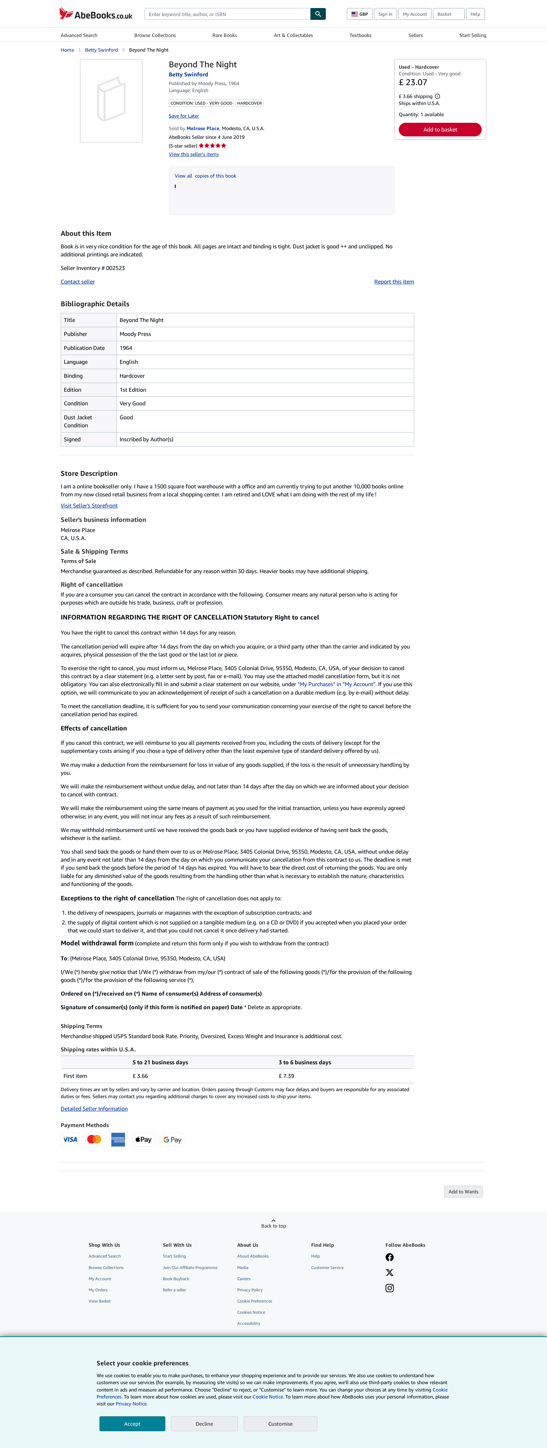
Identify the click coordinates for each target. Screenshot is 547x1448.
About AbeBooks (253, 1256)
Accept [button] (132, 1423)
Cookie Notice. (268, 1397)
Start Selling (472, 35)
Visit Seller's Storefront (89, 505)
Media (242, 1267)
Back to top (273, 1226)
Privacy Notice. (132, 1403)
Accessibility (248, 1323)
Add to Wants (463, 1191)
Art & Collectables (293, 35)
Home (67, 50)
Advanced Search (79, 35)
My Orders (98, 1289)
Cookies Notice (251, 1312)
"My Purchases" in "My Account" (336, 684)
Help (475, 14)
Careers (243, 1278)
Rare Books (224, 35)
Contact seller (78, 281)
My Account (415, 14)
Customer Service (327, 1267)
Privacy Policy (250, 1289)
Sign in (385, 14)
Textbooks (361, 35)
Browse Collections (155, 35)
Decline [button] (204, 1423)
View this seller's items (194, 154)
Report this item (394, 281)
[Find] (318, 14)
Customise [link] (280, 1423)
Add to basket (440, 129)
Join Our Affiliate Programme (190, 1267)
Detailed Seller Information (94, 1108)
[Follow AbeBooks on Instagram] (389, 1289)
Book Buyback (176, 1278)
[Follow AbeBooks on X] (389, 1273)
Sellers (416, 35)
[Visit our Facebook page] (389, 1258)
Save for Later (184, 116)
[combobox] (227, 14)
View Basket (100, 1301)
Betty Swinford (101, 50)
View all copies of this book (205, 176)
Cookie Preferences (254, 1301)
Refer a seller (174, 1289)
